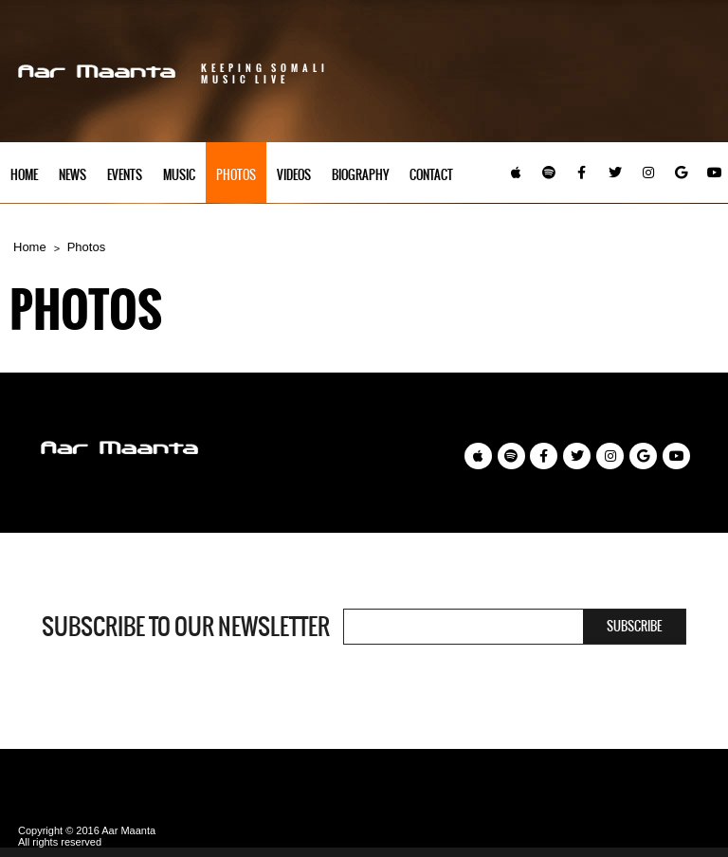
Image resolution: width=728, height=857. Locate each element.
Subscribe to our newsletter (186, 626)
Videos (294, 175)
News (72, 175)
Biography (360, 175)
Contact (431, 175)
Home (24, 175)
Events (124, 175)
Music (179, 175)
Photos (236, 175)
